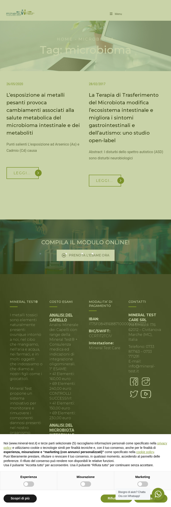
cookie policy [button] (145, 452)
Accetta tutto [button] (150, 498)
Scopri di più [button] (20, 498)
